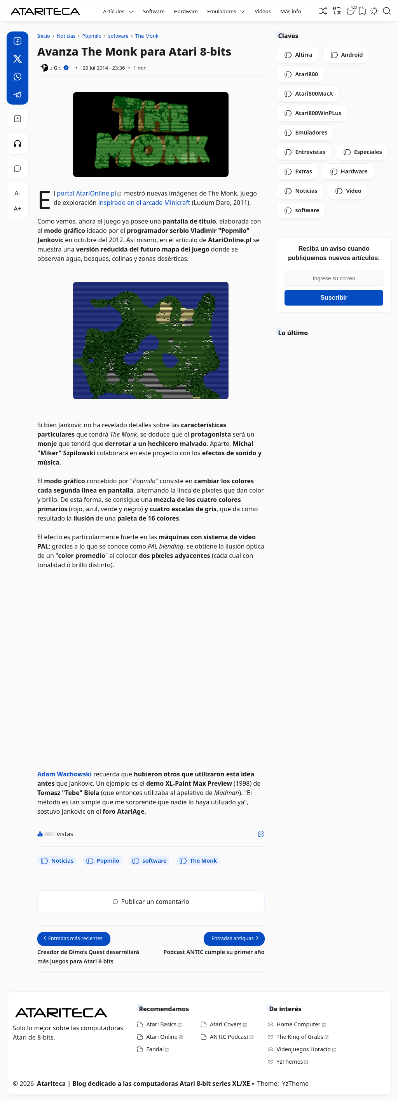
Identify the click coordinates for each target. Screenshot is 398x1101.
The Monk (198, 861)
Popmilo (102, 861)
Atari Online (161, 1036)
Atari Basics (161, 1024)
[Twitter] (17, 60)
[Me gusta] (261, 834)
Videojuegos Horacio (304, 1049)
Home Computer (299, 1024)
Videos (263, 11)
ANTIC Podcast (229, 1036)
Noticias (56, 861)
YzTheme (295, 1083)
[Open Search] (386, 11)
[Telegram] (17, 95)
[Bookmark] (17, 118)
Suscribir (334, 297)
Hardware (186, 11)
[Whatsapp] (17, 78)
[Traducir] (337, 10)
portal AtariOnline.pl (86, 193)
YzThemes (290, 1061)
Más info (290, 11)
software (149, 861)
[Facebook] (17, 42)
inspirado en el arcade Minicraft (144, 202)
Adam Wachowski (64, 774)
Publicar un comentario (151, 901)
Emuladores (221, 11)
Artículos (113, 11)
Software (154, 11)
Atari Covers (226, 1024)
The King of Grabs (300, 1036)
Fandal (155, 1049)
